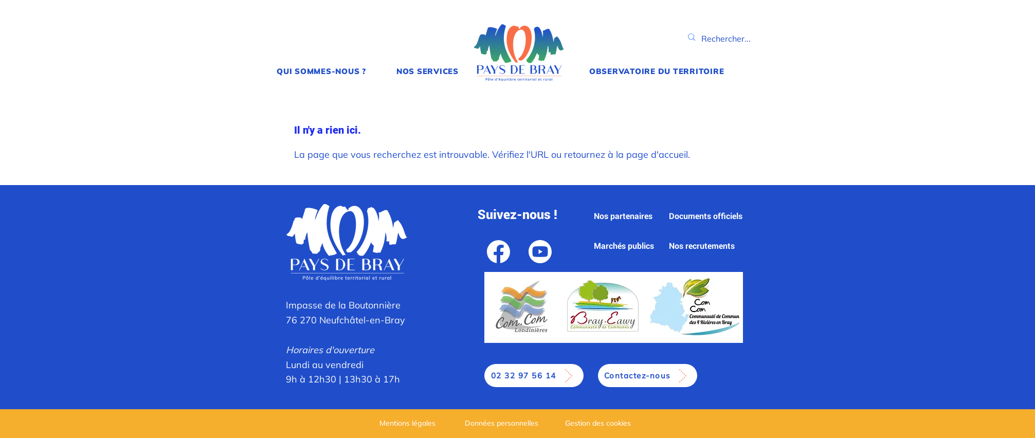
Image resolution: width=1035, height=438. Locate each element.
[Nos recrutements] (703, 246)
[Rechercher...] (726, 38)
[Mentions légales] (408, 422)
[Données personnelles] (503, 422)
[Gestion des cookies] (599, 422)
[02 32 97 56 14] (534, 375)
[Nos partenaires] (624, 216)
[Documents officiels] (708, 216)
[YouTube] (540, 251)
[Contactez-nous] (647, 375)
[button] (321, 71)
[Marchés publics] (624, 246)
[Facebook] (498, 251)
